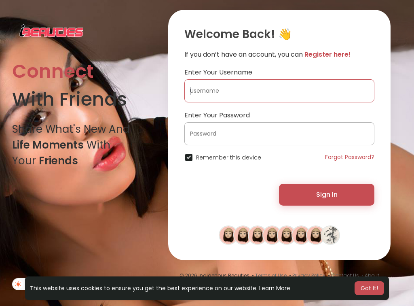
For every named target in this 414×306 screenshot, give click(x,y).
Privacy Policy (308, 275)
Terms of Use (271, 275)
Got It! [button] (369, 288)
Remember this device (228, 157)
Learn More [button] (274, 288)
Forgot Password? (349, 157)
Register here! (327, 54)
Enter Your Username (218, 72)
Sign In (327, 194)
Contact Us (345, 275)
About (372, 275)
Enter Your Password (217, 115)
